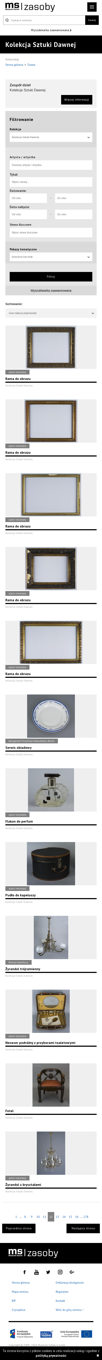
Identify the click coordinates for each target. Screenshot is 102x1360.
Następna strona (83, 1228)
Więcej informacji (76, 99)
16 (77, 1217)
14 (64, 1217)
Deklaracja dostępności (70, 1282)
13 (57, 1217)
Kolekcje (15, 129)
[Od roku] (28, 198)
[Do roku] (73, 198)
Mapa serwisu (20, 1292)
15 (70, 1217)
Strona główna (14, 65)
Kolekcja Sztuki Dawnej (51, 137)
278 (85, 1217)
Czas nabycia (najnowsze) (51, 313)
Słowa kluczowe (20, 225)
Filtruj (51, 276)
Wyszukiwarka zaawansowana (50, 30)
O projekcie (18, 1310)
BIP (14, 1301)
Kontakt (60, 1301)
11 (44, 1217)
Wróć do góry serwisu (70, 1310)
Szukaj (92, 20)
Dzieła (31, 65)
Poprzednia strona (19, 1228)
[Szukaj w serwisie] (44, 20)
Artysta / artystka (22, 157)
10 (38, 1217)
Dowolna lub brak (51, 256)
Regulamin (62, 1292)
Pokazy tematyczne (23, 249)
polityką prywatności (51, 1356)
